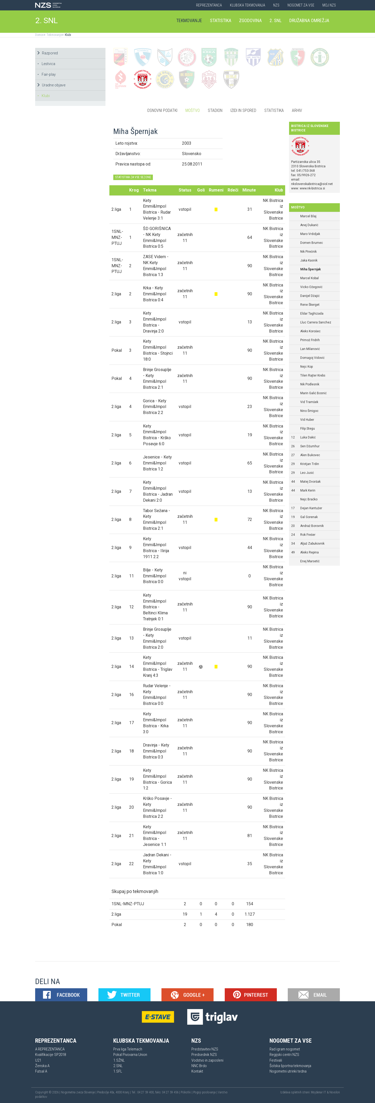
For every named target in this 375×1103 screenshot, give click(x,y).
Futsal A (41, 1071)
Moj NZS (329, 5)
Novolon (334, 1092)
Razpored (47, 53)
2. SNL (46, 20)
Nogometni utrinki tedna (288, 1071)
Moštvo (192, 110)
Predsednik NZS (204, 1054)
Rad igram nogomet (285, 1049)
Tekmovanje (189, 20)
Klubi (67, 35)
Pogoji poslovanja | (205, 1092)
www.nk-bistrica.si (312, 188)
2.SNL (118, 1065)
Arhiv (297, 110)
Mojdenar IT (318, 1092)
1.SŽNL (119, 1060)
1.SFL (117, 1071)
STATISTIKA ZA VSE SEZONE (133, 177)
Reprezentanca (209, 5)
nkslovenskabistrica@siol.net (312, 184)
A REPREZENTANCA (50, 1049)
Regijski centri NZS (284, 1054)
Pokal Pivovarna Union (130, 1054)
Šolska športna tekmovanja (290, 1065)
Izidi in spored (243, 110)
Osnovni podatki (162, 110)
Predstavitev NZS (204, 1049)
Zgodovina (250, 20)
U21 (38, 1060)
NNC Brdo (199, 1065)
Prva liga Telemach (127, 1049)
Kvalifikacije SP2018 (50, 1054)
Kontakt (197, 1071)
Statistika (220, 20)
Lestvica (46, 64)
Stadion (215, 110)
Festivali (276, 1060)
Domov (39, 35)
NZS (276, 5)
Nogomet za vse (301, 5)
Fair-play (46, 74)
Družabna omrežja (309, 20)
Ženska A (42, 1065)
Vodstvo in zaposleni (207, 1060)
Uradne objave (50, 85)
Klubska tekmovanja (247, 5)
